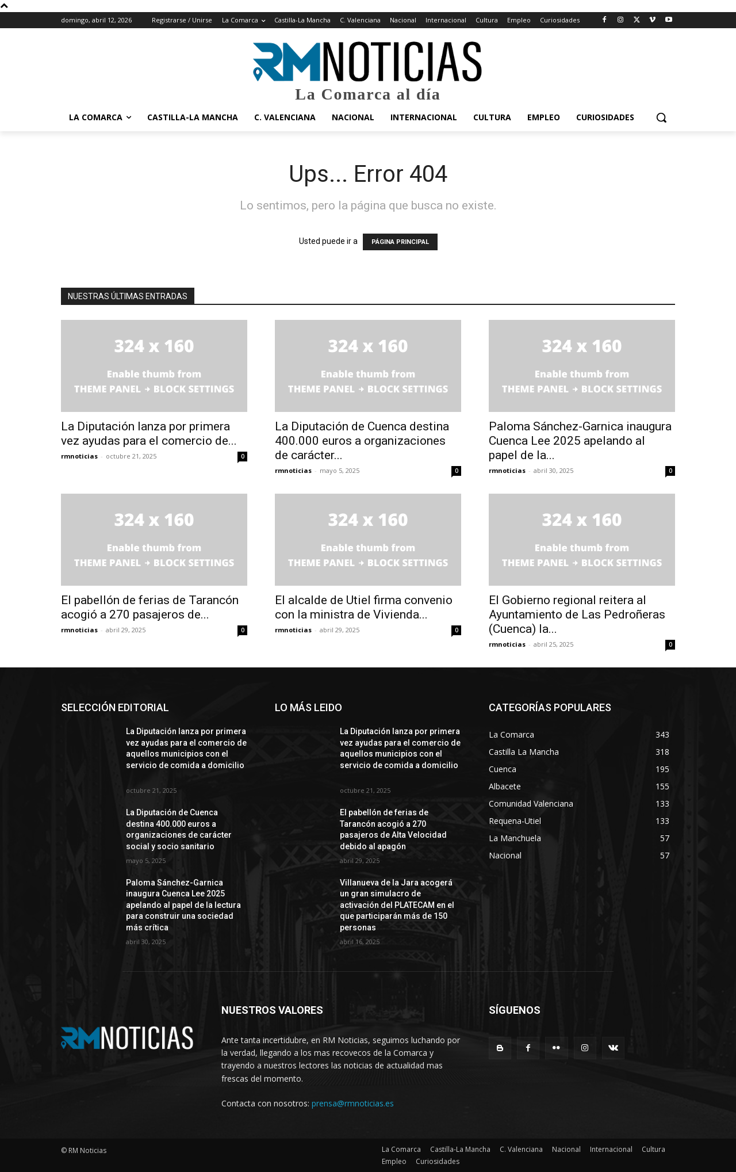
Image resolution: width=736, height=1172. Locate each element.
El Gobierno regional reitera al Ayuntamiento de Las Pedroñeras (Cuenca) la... (577, 614)
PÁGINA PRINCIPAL (400, 242)
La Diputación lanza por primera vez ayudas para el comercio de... (149, 433)
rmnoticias (79, 456)
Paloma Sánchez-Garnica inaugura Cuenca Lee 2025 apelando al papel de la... (580, 440)
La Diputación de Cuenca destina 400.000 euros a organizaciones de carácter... (362, 440)
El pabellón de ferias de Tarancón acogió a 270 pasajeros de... (150, 607)
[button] (661, 117)
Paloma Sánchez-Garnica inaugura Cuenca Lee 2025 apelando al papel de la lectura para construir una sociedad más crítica (183, 905)
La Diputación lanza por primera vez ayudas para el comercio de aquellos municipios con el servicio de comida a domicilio (186, 754)
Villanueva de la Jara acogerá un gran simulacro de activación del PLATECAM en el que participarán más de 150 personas (397, 905)
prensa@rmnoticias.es (353, 1103)
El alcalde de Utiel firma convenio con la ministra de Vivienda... (364, 607)
